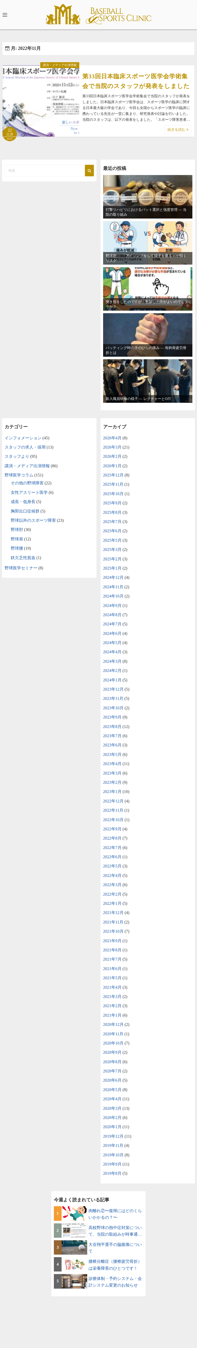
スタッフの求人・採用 (25, 447)
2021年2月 (112, 1006)
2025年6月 (112, 531)
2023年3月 (112, 773)
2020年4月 (112, 1099)
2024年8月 (112, 615)
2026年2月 (112, 456)
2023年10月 (113, 708)
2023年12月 (113, 689)
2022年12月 (113, 801)
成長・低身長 (23, 501)
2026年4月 (112, 438)
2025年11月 (113, 484)
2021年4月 (112, 987)
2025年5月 (112, 540)
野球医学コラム (19, 475)
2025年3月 (112, 549)
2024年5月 (112, 642)
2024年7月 (112, 624)
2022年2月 (112, 894)
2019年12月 (113, 1136)
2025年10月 (113, 494)
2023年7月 (112, 736)
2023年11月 (113, 698)
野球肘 (17, 529)
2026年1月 (112, 466)
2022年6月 (112, 857)
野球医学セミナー (21, 568)
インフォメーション (23, 438)
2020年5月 (112, 1090)
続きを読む (178, 130)
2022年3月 (112, 885)
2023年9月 (112, 717)
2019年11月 (113, 1145)
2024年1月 (112, 680)
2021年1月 (112, 1015)
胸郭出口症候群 (25, 511)
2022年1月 (112, 903)
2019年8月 (112, 1173)
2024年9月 (112, 605)
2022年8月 (112, 838)
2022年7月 (112, 847)
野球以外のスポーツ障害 (33, 520)
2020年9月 (112, 1052)
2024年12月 (113, 577)
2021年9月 (112, 941)
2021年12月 (113, 912)
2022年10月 (113, 820)
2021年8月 (112, 950)
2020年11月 (113, 1034)
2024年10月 (113, 596)
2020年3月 (112, 1108)
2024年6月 (112, 633)
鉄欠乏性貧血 (23, 558)
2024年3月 (112, 661)
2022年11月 (113, 810)
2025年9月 (112, 503)
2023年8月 (112, 726)
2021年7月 (112, 959)
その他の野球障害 (27, 483)
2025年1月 (112, 568)
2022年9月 (112, 829)
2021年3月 (112, 996)
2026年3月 (112, 447)
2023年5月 (112, 754)
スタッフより (17, 456)
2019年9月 (112, 1164)
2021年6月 (112, 968)
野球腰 (17, 548)
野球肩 (17, 539)
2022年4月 (112, 875)
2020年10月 (113, 1043)
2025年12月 (113, 475)
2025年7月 (112, 521)
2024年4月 (112, 652)
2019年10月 (113, 1155)
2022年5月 (112, 866)
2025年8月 (112, 512)
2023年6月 (112, 745)
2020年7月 (112, 1071)
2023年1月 (112, 791)
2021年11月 (113, 922)
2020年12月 (113, 1024)
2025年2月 (112, 559)
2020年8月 (112, 1062)
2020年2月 (112, 1117)
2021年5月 (112, 978)
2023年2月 (112, 782)
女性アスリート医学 (29, 492)
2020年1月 (112, 1127)
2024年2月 (112, 670)
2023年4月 (112, 764)
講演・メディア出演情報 (60, 65)
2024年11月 (113, 587)
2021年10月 (113, 931)
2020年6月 (112, 1080)
